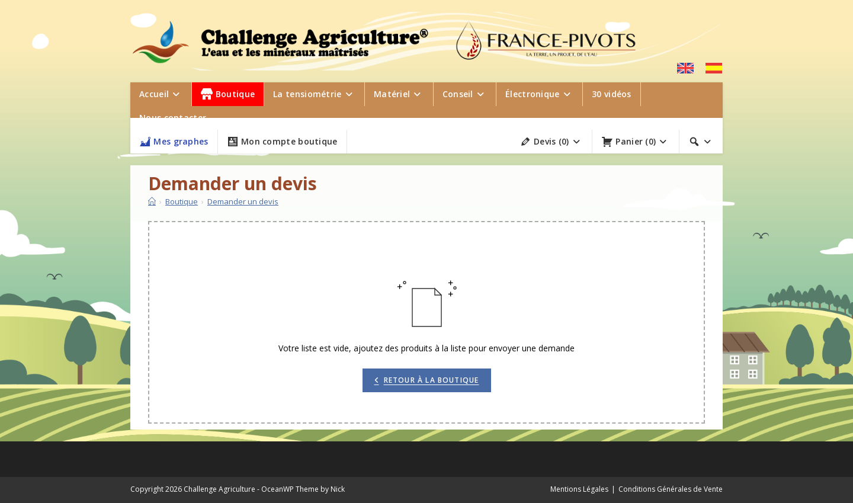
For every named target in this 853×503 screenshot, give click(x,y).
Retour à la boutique (431, 380)
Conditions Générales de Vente (670, 489)
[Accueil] (152, 201)
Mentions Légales (579, 489)
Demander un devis (242, 201)
